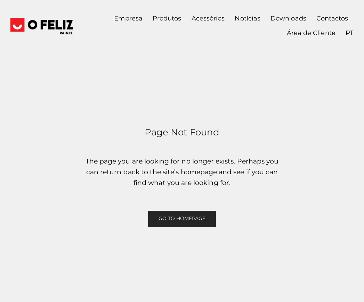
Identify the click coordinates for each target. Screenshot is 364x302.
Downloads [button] (288, 18)
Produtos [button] (167, 18)
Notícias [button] (247, 18)
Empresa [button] (128, 18)
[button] (346, 33)
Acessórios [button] (208, 18)
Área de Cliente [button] (311, 33)
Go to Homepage (182, 218)
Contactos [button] (332, 18)
